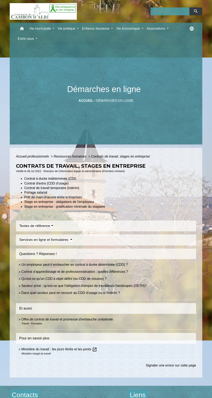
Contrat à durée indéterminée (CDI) (50, 178)
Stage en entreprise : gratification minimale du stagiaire (64, 206)
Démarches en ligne (115, 100)
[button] (22, 29)
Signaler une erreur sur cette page (171, 365)
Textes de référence (34, 226)
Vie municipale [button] (40, 28)
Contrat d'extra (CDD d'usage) (46, 183)
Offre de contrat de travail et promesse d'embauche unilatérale (67, 319)
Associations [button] (156, 28)
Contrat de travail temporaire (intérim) (51, 188)
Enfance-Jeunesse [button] (96, 28)
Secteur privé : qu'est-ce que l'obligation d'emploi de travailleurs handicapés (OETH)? (84, 286)
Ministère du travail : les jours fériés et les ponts (59, 349)
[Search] (170, 11)
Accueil (85, 100)
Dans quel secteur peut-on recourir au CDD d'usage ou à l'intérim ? (70, 293)
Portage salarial (35, 192)
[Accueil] (43, 11)
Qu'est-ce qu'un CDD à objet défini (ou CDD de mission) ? (64, 278)
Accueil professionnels (33, 156)
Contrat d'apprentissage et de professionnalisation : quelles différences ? (74, 271)
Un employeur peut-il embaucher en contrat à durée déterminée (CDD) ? (74, 264)
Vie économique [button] (128, 28)
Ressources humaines (70, 156)
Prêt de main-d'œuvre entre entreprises (53, 197)
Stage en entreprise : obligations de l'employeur (59, 202)
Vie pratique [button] (67, 28)
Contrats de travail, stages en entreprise (120, 156)
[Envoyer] (195, 11)
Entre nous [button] (26, 38)
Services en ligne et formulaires (44, 240)
